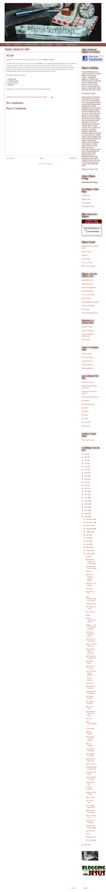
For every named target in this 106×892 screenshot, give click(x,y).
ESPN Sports (86, 426)
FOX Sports (85, 400)
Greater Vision (86, 298)
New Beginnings (91, 840)
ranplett (73, 888)
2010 (86, 501)
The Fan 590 (86, 422)
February (89, 550)
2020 (86, 473)
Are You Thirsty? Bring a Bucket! (91, 673)
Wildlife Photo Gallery (31, 44)
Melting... (89, 556)
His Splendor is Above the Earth (91, 713)
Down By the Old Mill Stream (90, 738)
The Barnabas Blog (88, 206)
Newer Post (10, 158)
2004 (86, 845)
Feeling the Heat (91, 604)
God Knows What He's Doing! (90, 634)
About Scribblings (47, 44)
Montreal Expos (87, 353)
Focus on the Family (88, 294)
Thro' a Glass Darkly (88, 266)
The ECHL (85, 411)
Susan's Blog (86, 259)
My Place (85, 255)
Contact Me (59, 44)
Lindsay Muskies (87, 364)
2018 (86, 479)
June (87, 538)
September (89, 528)
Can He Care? (90, 831)
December (89, 519)
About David (17, 44)
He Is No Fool (90, 612)
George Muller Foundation (90, 302)
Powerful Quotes (71, 44)
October (89, 525)
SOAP (88, 834)
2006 (86, 513)
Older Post (73, 158)
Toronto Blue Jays (87, 361)
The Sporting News (88, 404)
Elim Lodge (85, 309)
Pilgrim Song (86, 199)
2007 (86, 510)
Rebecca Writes (87, 252)
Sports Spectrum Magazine (90, 397)
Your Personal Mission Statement (90, 651)
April (88, 544)
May (87, 541)
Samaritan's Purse (87, 284)
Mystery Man (90, 797)
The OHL (85, 408)
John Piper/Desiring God (90, 313)
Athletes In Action (87, 382)
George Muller (86, 203)
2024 (86, 460)
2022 (86, 466)
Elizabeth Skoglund (88, 305)
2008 (86, 507)
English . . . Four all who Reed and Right (91, 627)
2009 (86, 504)
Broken (88, 615)
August (88, 532)
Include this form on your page (92, 235)
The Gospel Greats (88, 440)
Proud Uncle (90, 683)
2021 (86, 469)
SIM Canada (86, 339)
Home (8, 44)
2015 (86, 485)
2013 (86, 491)
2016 (86, 482)
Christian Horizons (88, 330)
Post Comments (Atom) (45, 163)
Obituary (88, 571)
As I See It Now (87, 262)
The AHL (85, 415)
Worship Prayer (91, 837)
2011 (86, 498)
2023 (86, 463)
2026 (86, 454)
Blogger (85, 888)
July (87, 535)
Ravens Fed (85, 195)
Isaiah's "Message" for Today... (91, 620)
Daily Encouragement (89, 287)
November (89, 522)
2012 (86, 494)
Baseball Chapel (87, 327)
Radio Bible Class (87, 280)
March (88, 547)
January (89, 553)
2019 (86, 476)
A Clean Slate (90, 728)
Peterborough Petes (88, 368)
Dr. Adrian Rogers (87, 291)
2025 (86, 457)
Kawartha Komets (87, 357)
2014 (86, 488)
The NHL (85, 419)
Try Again (89, 588)
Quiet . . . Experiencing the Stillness (91, 598)
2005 (86, 516)
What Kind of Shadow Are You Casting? (91, 561)
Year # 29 (89, 718)
